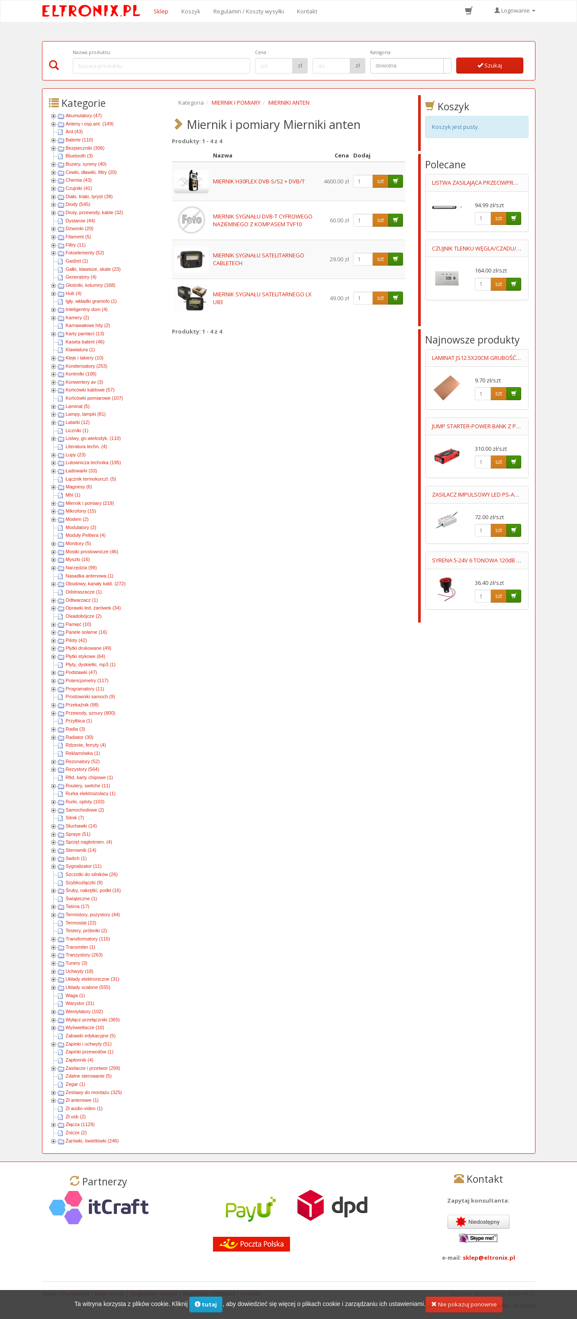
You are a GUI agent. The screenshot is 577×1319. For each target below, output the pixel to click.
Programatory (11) (85, 688)
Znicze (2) (76, 1132)
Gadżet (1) (77, 260)
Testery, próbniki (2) (86, 930)
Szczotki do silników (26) (92, 874)
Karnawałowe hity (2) (88, 325)
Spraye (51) (78, 834)
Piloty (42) (76, 640)
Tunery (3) (76, 963)
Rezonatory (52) (83, 761)
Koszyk (190, 11)
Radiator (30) (79, 737)
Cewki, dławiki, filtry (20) (91, 172)
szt (380, 181)
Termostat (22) (81, 922)
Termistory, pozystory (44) (93, 914)
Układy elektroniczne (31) (92, 979)
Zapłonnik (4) (79, 1059)
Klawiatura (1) (80, 349)
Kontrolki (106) (81, 373)
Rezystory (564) (83, 769)
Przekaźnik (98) (82, 704)
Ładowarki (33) (81, 470)
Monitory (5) (78, 543)
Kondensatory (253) (87, 366)
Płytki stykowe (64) (86, 656)
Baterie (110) (79, 139)
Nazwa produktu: (92, 52)
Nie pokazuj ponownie (464, 1306)
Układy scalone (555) (88, 987)
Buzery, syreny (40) (86, 164)
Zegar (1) (75, 1084)
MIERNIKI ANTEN (288, 102)
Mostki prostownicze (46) (92, 551)
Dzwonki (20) (79, 228)
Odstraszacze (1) (84, 591)
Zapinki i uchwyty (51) (89, 1043)
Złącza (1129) (80, 1124)
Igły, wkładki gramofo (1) (91, 301)
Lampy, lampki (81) (86, 414)
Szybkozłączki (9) (84, 882)
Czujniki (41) (79, 188)
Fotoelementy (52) (85, 252)
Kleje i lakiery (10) (84, 357)
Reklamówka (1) (83, 753)
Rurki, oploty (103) (85, 801)
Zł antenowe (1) (82, 1100)
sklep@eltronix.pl (489, 1257)
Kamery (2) (77, 317)
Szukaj (489, 65)
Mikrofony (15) (81, 510)
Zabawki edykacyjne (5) (91, 1035)
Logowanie (514, 10)
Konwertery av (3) (84, 382)
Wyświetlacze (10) (85, 1027)
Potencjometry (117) (87, 680)
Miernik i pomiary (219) (90, 503)
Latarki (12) (78, 422)
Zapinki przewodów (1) (90, 1051)
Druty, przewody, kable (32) (94, 212)
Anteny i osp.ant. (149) (90, 123)
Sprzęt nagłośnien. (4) (89, 841)
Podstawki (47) (81, 672)
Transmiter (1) (81, 947)
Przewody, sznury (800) (91, 713)
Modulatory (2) (81, 527)
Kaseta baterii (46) (85, 341)
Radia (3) (75, 729)
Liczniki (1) (77, 430)
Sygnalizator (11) (84, 866)
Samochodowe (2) (85, 809)
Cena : (262, 52)
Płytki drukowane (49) (89, 648)
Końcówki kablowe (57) (90, 389)
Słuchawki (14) (81, 825)
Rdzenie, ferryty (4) (86, 745)
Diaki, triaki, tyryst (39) (89, 196)
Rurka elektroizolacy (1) (91, 793)
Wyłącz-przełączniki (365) (93, 1019)
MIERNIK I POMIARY (236, 102)
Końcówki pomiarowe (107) (94, 398)
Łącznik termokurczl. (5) (91, 478)
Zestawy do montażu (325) (94, 1092)
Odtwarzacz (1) (82, 600)
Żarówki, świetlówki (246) (92, 1140)
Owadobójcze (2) (84, 616)
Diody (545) (78, 204)
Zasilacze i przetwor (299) (93, 1068)
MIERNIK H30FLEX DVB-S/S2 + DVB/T (259, 181)
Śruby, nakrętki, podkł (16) (93, 890)
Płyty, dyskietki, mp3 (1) (91, 664)
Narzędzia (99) (81, 567)
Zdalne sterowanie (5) (89, 1075)
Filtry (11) (76, 244)
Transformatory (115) (88, 938)
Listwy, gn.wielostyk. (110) (93, 438)
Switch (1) (76, 858)
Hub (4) (74, 293)
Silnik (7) (75, 817)
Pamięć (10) (78, 624)
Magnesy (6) (79, 486)
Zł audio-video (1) (84, 1108)
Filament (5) (78, 236)
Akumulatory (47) (84, 115)
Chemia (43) (79, 180)
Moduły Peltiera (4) (86, 535)
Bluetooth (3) (79, 155)
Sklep (161, 11)
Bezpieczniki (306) (85, 148)
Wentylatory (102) (84, 1011)
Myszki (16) (78, 559)
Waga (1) (75, 995)
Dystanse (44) (80, 220)
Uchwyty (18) (79, 971)
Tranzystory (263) (84, 954)
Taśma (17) (78, 906)
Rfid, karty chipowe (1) (89, 777)
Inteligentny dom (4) (87, 309)
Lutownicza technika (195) (93, 462)
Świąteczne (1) (81, 898)
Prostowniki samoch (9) (90, 696)
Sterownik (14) (81, 850)
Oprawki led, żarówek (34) (93, 607)
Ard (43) (74, 131)
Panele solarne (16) (86, 632)
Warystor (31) (80, 1003)
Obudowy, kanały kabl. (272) (96, 583)
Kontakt (307, 11)
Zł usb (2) (76, 1116)
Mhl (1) (73, 494)
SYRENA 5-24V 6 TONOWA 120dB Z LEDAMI (486, 560)
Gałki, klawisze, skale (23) (93, 269)
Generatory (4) (81, 276)
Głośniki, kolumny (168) (91, 285)
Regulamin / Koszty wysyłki (248, 11)
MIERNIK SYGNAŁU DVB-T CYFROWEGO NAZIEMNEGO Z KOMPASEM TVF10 (263, 220)
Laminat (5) (78, 406)
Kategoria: (381, 52)
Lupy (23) (76, 454)
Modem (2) (77, 519)
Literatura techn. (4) (86, 446)
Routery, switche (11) (88, 785)
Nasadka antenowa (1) (90, 575)
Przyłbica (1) (79, 720)
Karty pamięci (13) (85, 333)
